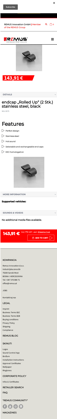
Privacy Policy (9, 323)
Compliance (8, 330)
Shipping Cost (44, 232)
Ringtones (7, 370)
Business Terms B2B (11, 316)
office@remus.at (10, 283)
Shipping (6, 326)
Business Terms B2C (11, 312)
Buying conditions (10, 319)
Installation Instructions (13, 359)
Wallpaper (7, 367)
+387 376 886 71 (13, 279)
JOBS (5, 290)
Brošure (6, 356)
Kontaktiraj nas (9, 297)
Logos (5, 349)
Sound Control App (11, 352)
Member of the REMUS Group (22, 26)
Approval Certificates (12, 363)
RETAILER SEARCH (13, 387)
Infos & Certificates (11, 381)
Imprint (6, 309)
